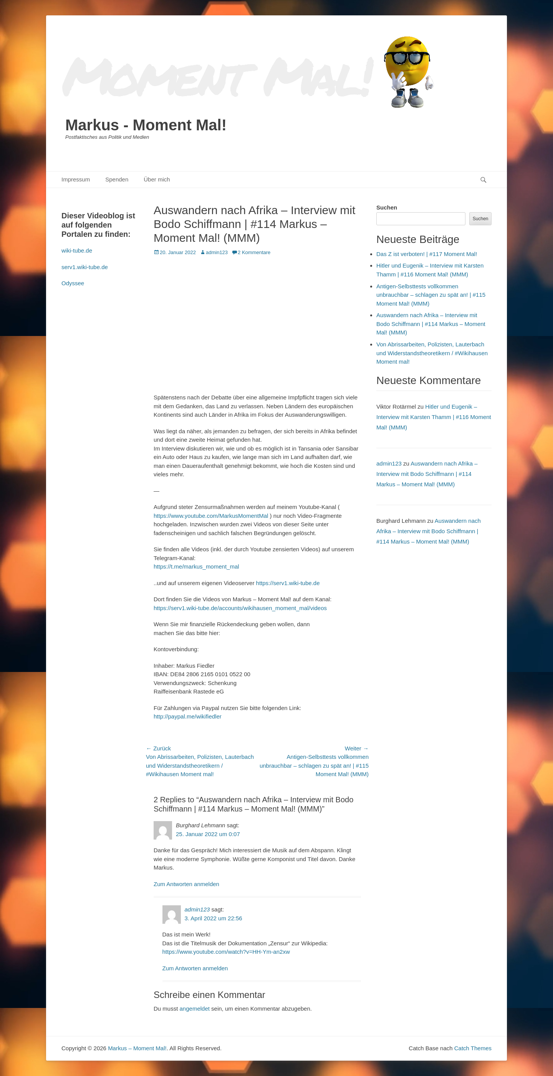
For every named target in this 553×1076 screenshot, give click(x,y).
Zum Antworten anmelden (186, 884)
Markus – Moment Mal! (137, 1048)
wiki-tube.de (76, 250)
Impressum (75, 179)
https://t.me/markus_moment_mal (196, 566)
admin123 (217, 252)
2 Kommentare (254, 252)
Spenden (116, 179)
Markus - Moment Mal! (146, 124)
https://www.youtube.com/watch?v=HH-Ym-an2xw (226, 951)
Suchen (386, 207)
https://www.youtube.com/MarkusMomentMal (211, 515)
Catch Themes (473, 1048)
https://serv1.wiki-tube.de (288, 583)
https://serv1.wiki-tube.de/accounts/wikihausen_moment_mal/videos (240, 608)
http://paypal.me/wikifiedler (188, 716)
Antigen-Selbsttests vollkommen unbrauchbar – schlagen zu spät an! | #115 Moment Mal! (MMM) (430, 295)
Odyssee (72, 283)
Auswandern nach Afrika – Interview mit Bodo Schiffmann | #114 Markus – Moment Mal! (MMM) (430, 324)
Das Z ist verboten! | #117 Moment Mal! (426, 254)
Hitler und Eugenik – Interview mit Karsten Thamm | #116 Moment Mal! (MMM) (433, 417)
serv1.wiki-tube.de (84, 267)
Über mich (157, 179)
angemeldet (195, 1008)
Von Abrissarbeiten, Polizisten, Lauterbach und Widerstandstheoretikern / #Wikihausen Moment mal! (432, 353)
